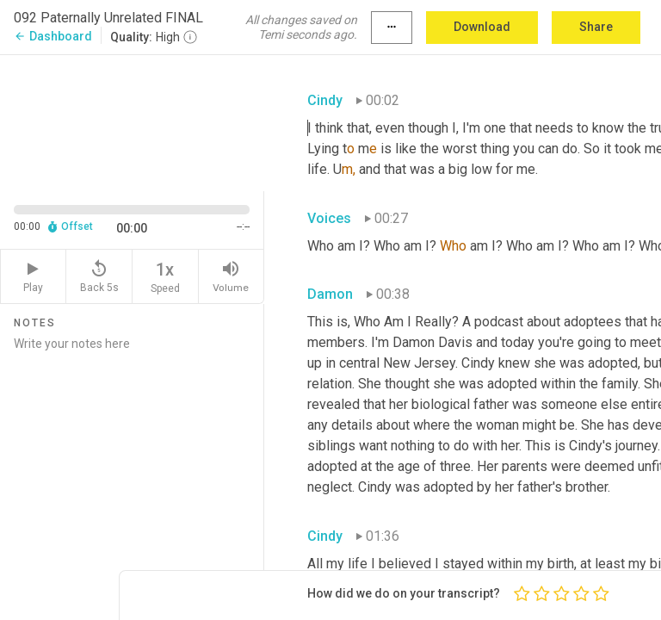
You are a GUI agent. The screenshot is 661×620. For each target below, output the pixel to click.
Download (482, 27)
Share (596, 27)
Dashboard (53, 36)
